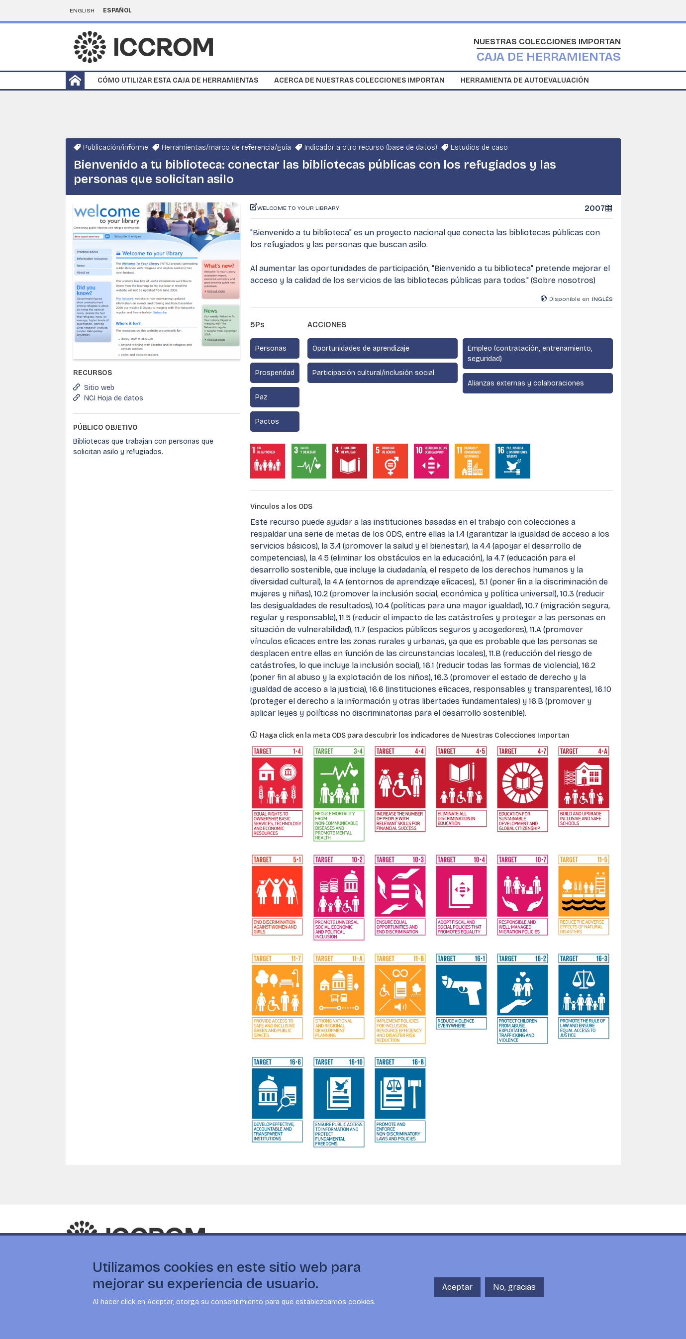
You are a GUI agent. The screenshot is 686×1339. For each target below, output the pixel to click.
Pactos (267, 421)
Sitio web (99, 387)
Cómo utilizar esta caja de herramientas (178, 80)
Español (117, 10)
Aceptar (457, 1287)
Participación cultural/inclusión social (373, 373)
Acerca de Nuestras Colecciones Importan (359, 80)
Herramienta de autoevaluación (525, 80)
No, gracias (514, 1287)
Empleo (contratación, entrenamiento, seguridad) (530, 353)
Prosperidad (274, 373)
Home (75, 80)
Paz (261, 397)
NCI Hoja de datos (113, 398)
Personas (271, 348)
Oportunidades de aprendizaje (360, 348)
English (82, 10)
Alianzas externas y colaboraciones (526, 383)
